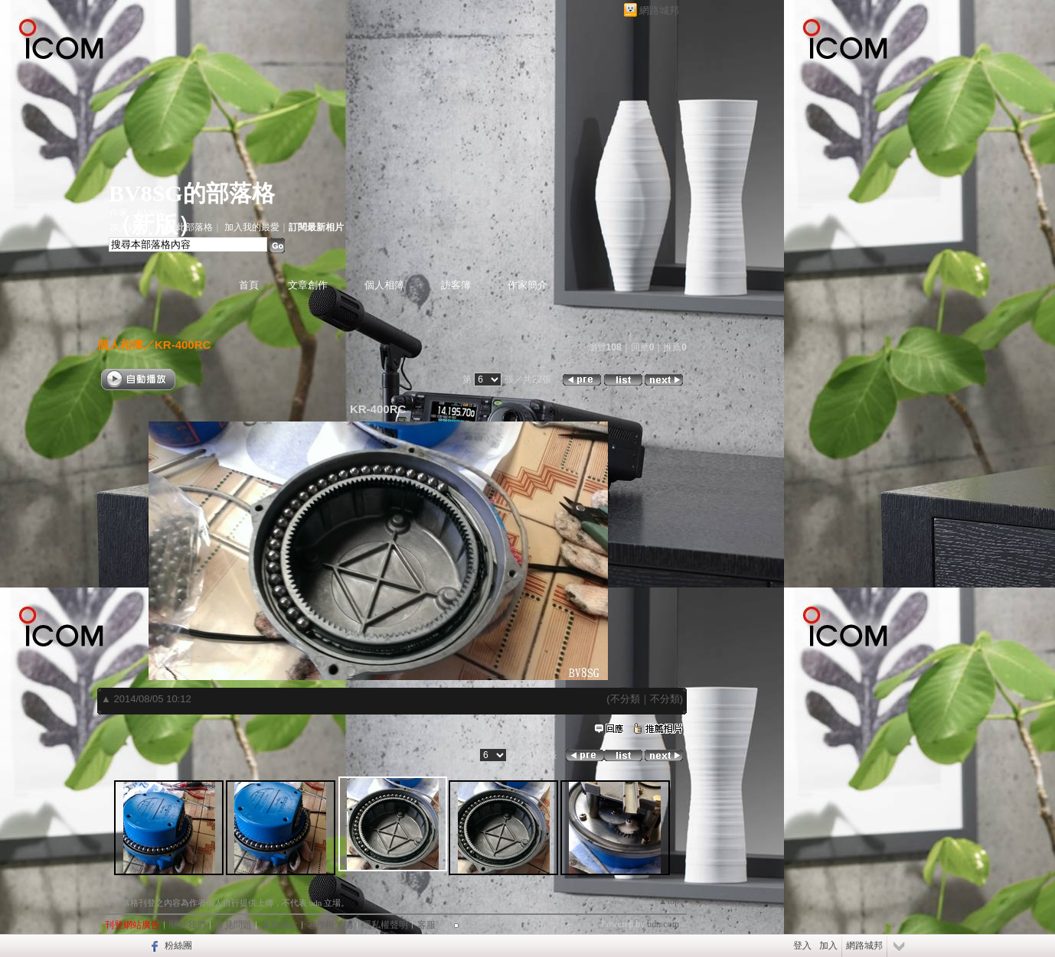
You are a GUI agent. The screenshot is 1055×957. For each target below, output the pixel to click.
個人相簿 (384, 285)
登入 (802, 945)
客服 (426, 925)
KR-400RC (183, 344)
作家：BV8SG (137, 212)
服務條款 (279, 925)
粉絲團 (178, 945)
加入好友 (127, 227)
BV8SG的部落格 (192, 193)
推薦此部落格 (185, 227)
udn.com (663, 924)
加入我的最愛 (251, 227)
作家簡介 (527, 285)
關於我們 (187, 925)
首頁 (249, 285)
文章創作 (308, 285)
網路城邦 (659, 10)
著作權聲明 (330, 925)
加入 (828, 945)
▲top (668, 901)
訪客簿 (456, 285)
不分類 (625, 699)
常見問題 (233, 925)
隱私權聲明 (385, 925)
